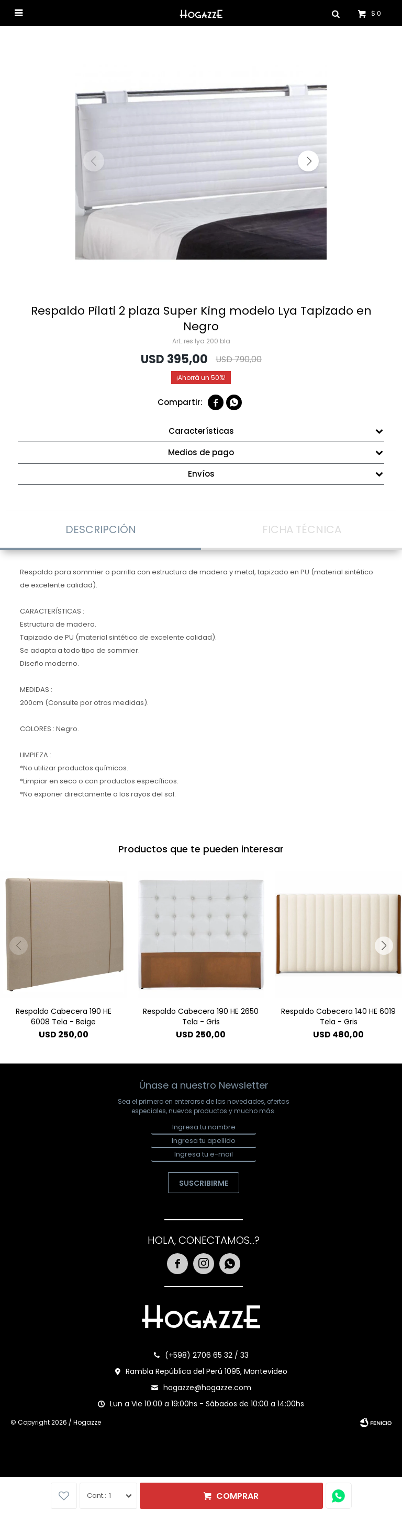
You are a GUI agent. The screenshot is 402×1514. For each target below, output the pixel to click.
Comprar (237, 1496)
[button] (308, 161)
